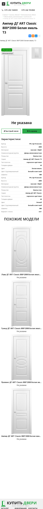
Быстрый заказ (11, 131)
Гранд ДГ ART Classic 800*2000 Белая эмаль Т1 (21, 328)
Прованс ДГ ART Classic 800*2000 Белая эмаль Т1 (21, 382)
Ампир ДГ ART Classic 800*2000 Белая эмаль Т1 (21, 436)
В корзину (32, 131)
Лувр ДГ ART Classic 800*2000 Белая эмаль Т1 (21, 274)
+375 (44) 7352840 (28, 10)
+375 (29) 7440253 (10, 10)
